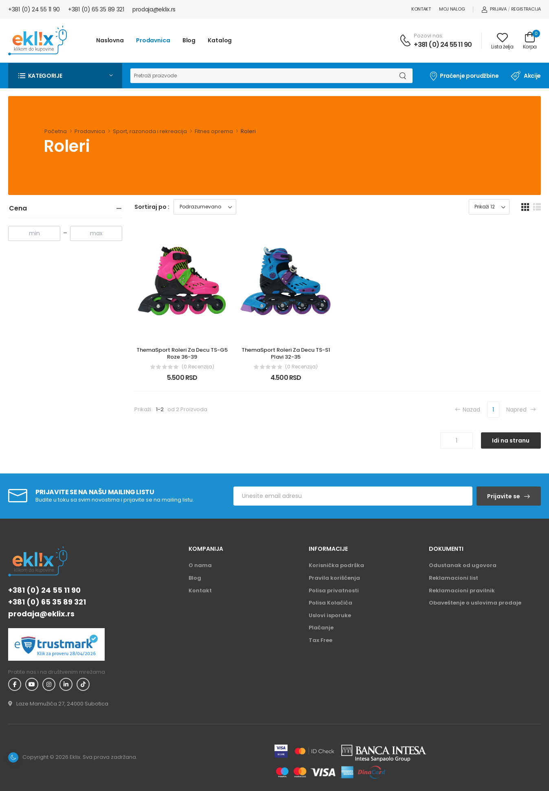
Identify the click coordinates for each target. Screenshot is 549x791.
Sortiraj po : (151, 207)
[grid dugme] (525, 207)
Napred (521, 409)
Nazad (467, 409)
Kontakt (421, 9)
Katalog (220, 40)
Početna (55, 131)
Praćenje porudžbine (463, 75)
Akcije (526, 76)
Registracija (526, 9)
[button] (65, 75)
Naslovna (110, 40)
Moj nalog (452, 9)
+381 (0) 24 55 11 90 (34, 9)
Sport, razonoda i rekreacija (150, 131)
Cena (18, 208)
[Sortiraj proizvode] (204, 207)
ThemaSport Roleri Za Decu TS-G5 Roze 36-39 (182, 353)
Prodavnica (153, 40)
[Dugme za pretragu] (402, 75)
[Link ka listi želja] (502, 40)
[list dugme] (537, 207)
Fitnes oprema (214, 131)
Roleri (248, 131)
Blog (189, 40)
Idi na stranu (510, 440)
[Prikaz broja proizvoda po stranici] (489, 207)
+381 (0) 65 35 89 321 (96, 9)
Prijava (494, 9)
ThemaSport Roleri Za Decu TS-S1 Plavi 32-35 (287, 353)
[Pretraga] (261, 75)
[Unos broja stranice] (456, 440)
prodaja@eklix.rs (154, 9)
